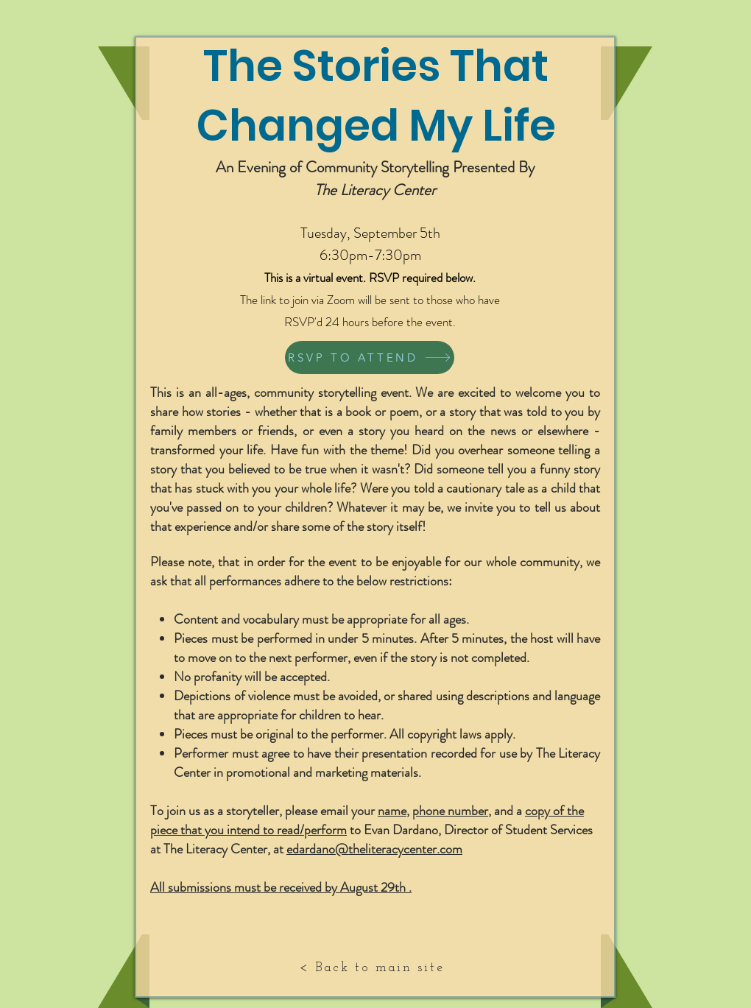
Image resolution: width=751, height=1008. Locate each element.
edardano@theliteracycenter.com (374, 849)
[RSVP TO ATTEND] (369, 357)
